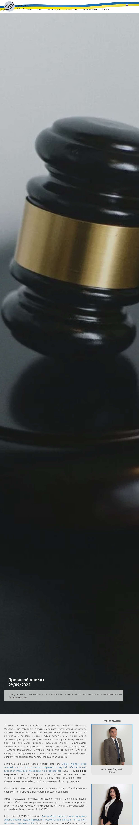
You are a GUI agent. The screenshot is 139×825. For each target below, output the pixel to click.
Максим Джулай (111, 769)
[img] (14, 8)
